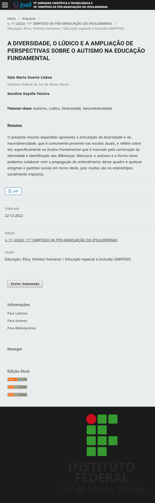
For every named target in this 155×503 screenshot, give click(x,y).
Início (11, 18)
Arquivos (29, 18)
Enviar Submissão (25, 284)
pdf (15, 191)
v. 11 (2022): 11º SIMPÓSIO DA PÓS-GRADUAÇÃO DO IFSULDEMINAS (59, 23)
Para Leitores (17, 313)
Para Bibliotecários (21, 328)
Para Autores (17, 321)
